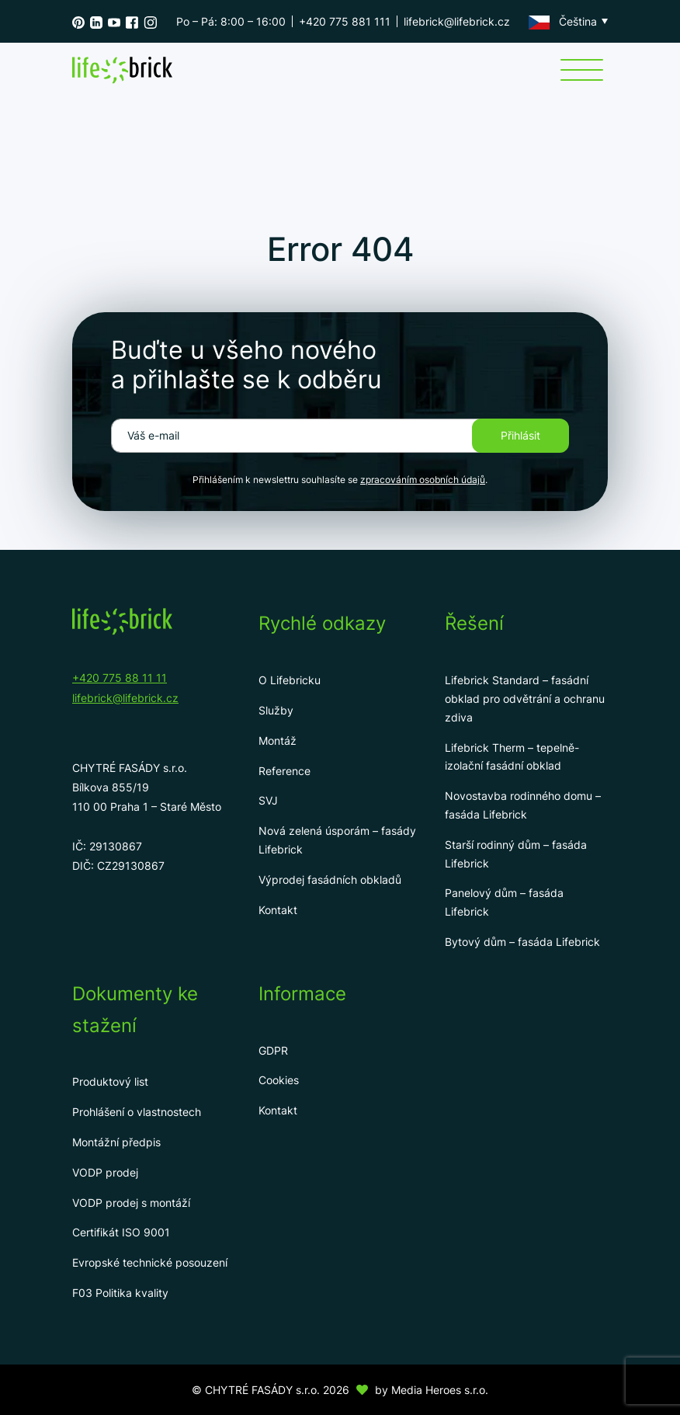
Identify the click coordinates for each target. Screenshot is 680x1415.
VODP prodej (105, 1172)
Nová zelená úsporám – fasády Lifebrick (337, 840)
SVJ (268, 800)
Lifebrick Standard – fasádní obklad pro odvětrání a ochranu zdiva (525, 698)
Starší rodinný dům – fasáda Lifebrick (516, 854)
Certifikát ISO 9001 (121, 1232)
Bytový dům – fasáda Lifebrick (522, 941)
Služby (275, 710)
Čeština (563, 21)
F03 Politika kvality (120, 1292)
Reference (284, 770)
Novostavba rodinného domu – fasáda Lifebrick (523, 805)
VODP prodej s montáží (131, 1202)
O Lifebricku (289, 680)
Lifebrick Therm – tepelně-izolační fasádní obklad (512, 757)
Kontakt (277, 909)
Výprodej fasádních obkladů (329, 879)
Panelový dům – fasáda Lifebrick (504, 902)
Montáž (277, 740)
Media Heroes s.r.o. (439, 1389)
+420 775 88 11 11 (119, 677)
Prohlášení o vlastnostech (136, 1111)
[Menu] (582, 69)
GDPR (273, 1050)
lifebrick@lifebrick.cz (457, 21)
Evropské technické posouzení (149, 1262)
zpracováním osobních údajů (422, 479)
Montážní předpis (116, 1142)
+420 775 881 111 (344, 21)
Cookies (278, 1079)
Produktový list (110, 1081)
